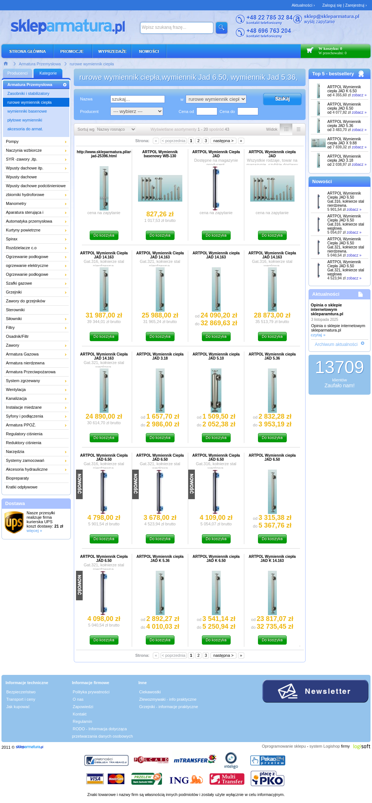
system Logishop (324, 746)
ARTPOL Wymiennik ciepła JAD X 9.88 (344, 141)
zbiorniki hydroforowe (25, 194)
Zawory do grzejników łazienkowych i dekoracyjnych (32, 302)
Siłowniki (14, 318)
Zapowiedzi (83, 706)
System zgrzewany (23, 380)
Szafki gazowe (19, 283)
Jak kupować (18, 706)
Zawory (12, 345)
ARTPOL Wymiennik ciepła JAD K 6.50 (344, 89)
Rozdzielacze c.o (21, 248)
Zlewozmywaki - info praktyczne (167, 699)
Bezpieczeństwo (21, 692)
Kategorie (48, 73)
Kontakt (79, 714)
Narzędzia (15, 451)
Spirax (11, 239)
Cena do (227, 111)
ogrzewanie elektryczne (27, 265)
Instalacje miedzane (24, 407)
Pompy (12, 141)
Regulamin (82, 721)
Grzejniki (14, 292)
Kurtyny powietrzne (23, 230)
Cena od (186, 111)
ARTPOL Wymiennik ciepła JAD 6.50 (344, 106)
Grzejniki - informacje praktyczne (168, 706)
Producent (89, 111)
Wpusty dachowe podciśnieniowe (36, 185)
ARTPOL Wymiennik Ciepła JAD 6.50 (345, 199)
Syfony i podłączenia (24, 416)
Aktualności (326, 294)
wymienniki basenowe (27, 111)
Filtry (10, 327)
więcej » (34, 530)
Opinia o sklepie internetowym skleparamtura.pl (327, 309)
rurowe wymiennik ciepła (92, 64)
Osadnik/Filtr (17, 336)
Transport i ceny (20, 699)
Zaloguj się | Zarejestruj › (344, 5)
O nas (78, 699)
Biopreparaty (17, 478)
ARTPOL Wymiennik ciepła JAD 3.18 (344, 158)
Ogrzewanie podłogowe (27, 256)
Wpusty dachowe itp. (25, 168)
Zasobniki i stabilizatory (28, 93)
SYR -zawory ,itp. (21, 159)
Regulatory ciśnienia (24, 434)
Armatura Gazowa (22, 354)
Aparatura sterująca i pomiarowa (25, 213)
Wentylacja (16, 389)
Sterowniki (15, 310)
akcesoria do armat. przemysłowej (25, 130)
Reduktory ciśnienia (23, 442)
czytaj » (318, 335)
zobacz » (359, 95)
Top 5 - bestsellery (333, 73)
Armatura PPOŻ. (21, 425)
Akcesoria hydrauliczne (27, 469)
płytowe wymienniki (24, 120)
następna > (223, 140)
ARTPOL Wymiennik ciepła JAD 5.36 (344, 124)
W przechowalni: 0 (332, 53)
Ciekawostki (150, 692)
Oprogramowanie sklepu (284, 746)
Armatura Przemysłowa (40, 64)
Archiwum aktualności (336, 344)
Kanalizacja (16, 398)
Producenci (17, 73)
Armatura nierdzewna (25, 363)
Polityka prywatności (91, 692)
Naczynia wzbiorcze (24, 150)
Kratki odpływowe (22, 487)
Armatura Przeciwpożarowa (31, 372)
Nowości (322, 181)
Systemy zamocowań (25, 460)
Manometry (16, 203)
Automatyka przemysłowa (29, 221)
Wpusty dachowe (21, 177)
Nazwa (86, 99)
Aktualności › (303, 5)
